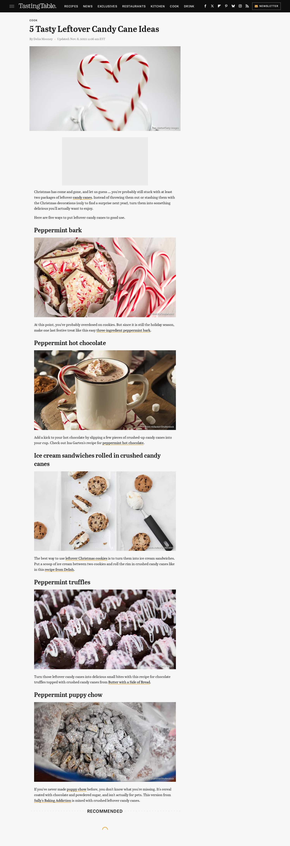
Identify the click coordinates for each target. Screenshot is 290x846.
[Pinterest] (226, 6)
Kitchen (158, 6)
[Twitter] (212, 6)
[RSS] (247, 6)
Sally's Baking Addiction (52, 800)
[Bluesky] (233, 6)
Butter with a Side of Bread (129, 681)
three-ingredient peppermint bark (123, 330)
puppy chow (76, 789)
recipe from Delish (59, 569)
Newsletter (266, 6)
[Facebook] (205, 6)
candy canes (82, 197)
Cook (174, 6)
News (88, 6)
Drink (189, 6)
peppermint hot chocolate (123, 442)
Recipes (71, 6)
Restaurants (134, 6)
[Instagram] (240, 6)
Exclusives (107, 6)
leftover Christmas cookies (86, 558)
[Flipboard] (219, 6)
